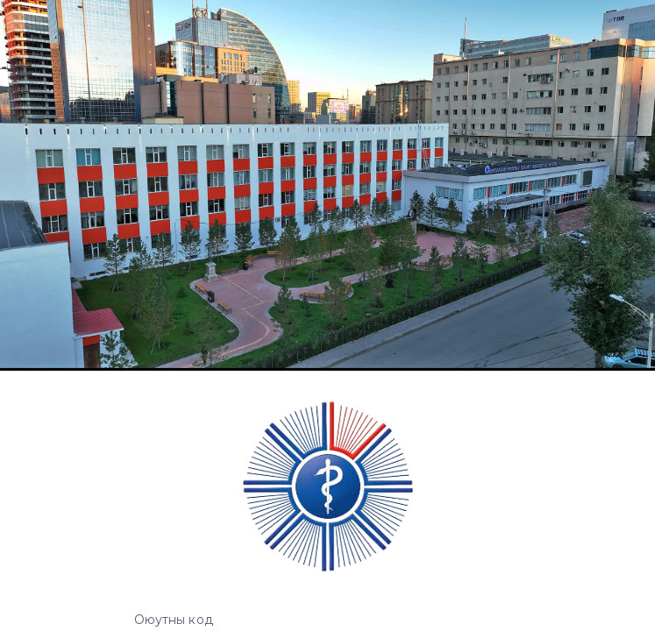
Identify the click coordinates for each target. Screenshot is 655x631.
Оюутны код (173, 619)
